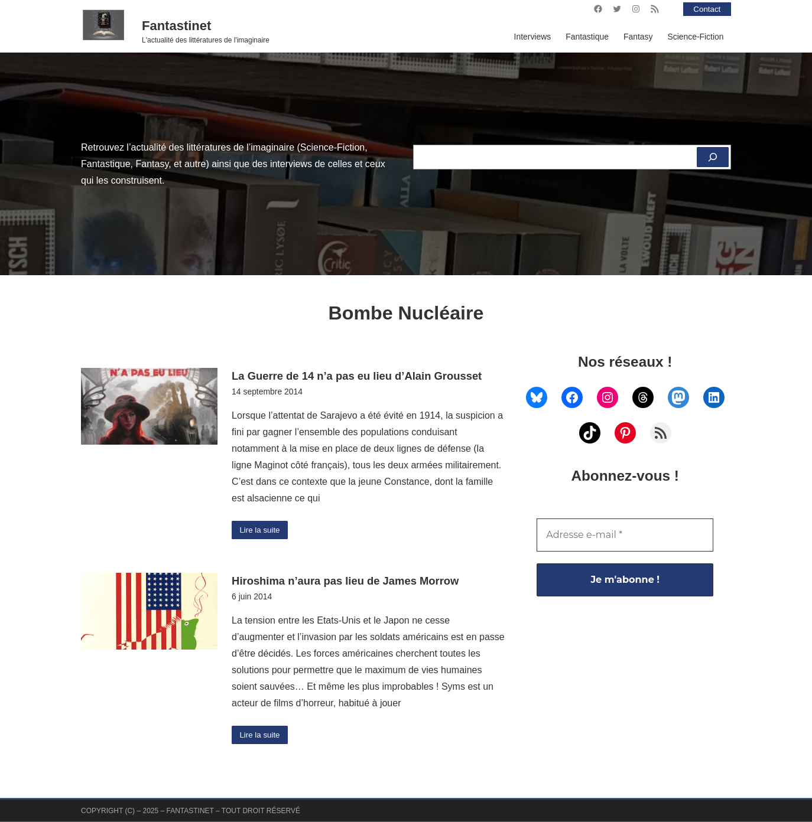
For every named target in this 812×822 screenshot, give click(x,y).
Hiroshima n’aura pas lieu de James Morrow (345, 582)
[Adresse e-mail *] (625, 535)
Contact (706, 9)
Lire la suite (261, 530)
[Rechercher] (712, 157)
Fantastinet (176, 25)
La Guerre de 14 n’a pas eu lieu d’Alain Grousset (357, 376)
